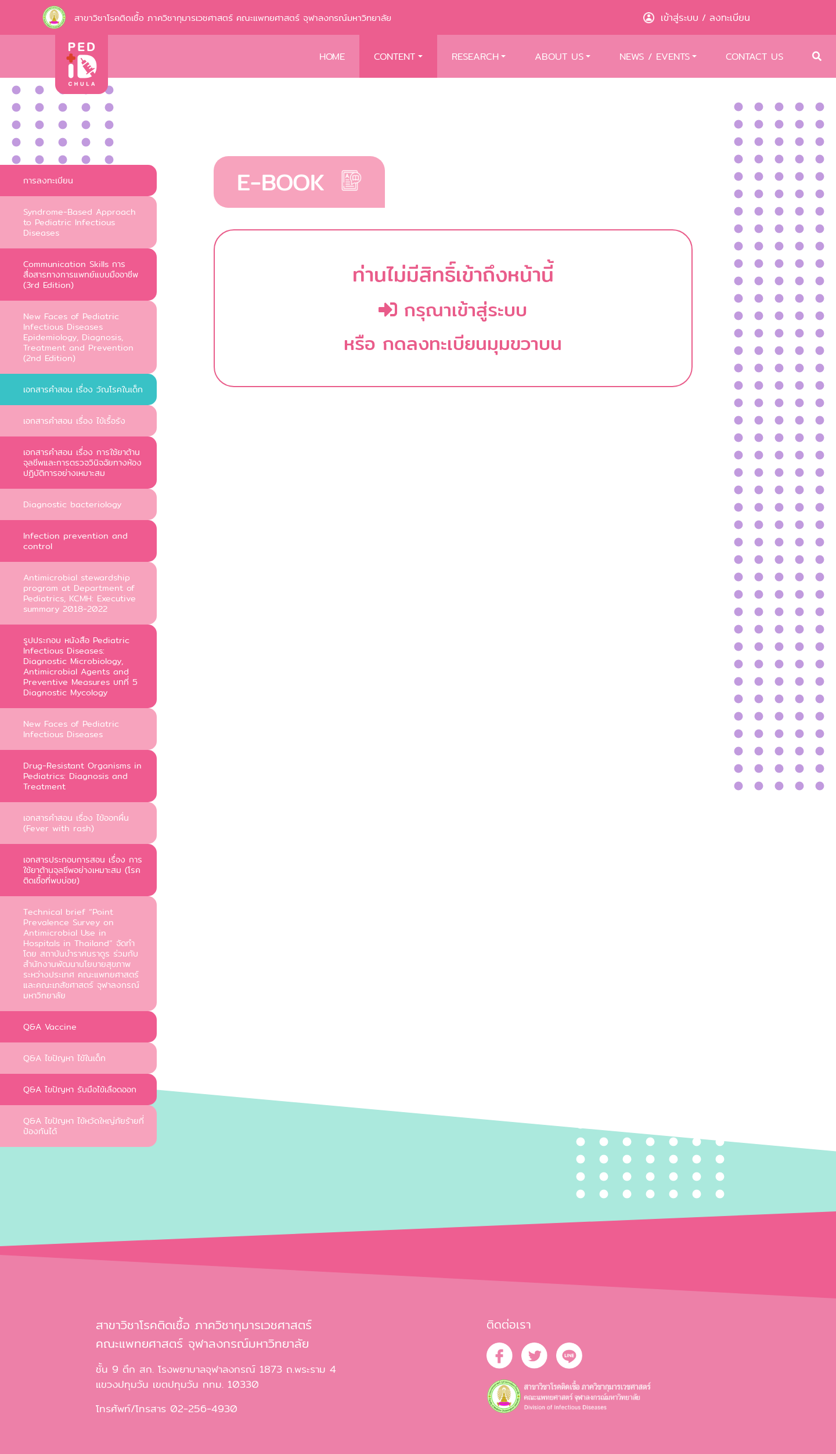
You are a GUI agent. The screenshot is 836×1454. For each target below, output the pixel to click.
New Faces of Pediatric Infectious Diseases (71, 729)
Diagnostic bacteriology (72, 504)
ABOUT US (559, 56)
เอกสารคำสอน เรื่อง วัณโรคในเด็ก (83, 389)
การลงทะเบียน (48, 180)
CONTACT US (754, 56)
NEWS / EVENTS (654, 56)
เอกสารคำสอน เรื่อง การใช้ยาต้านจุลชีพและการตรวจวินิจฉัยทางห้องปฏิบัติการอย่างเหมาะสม (82, 462)
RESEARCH (475, 56)
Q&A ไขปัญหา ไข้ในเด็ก (64, 1058)
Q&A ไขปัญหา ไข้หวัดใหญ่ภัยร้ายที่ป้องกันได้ (83, 1126)
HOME (332, 56)
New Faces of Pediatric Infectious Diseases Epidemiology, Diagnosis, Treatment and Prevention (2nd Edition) (78, 337)
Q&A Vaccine (50, 1026)
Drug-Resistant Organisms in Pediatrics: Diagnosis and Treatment (82, 776)
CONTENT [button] (394, 56)
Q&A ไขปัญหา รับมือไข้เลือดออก (79, 1089)
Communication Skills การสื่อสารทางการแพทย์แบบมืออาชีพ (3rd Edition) (80, 274)
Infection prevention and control (75, 541)
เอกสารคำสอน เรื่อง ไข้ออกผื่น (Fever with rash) (76, 823)
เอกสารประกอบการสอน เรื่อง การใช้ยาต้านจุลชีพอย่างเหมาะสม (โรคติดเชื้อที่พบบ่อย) (82, 870)
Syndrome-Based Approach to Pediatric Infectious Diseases (79, 222)
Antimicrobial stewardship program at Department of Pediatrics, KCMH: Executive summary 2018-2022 (79, 593)
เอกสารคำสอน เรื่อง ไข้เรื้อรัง (74, 420)
